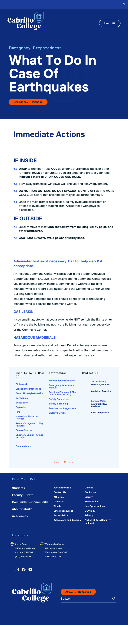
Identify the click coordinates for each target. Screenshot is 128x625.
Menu (110, 23)
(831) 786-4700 (52, 556)
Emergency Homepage (28, 101)
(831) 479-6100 (23, 556)
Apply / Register (78, 591)
